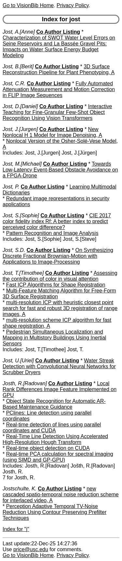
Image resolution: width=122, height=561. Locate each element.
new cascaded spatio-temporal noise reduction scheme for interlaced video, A (61, 494)
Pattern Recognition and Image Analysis (52, 233)
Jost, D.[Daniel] (20, 106)
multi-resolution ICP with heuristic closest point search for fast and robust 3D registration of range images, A (60, 308)
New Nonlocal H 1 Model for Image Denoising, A (52, 132)
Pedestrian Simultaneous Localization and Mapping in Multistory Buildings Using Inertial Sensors (54, 337)
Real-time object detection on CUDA (48, 448)
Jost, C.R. (14, 83)
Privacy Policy (72, 5)
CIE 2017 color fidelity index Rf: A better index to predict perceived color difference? (57, 221)
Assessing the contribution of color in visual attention (60, 276)
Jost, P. (11, 187)
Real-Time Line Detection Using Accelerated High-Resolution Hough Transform (55, 439)
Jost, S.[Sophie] (21, 215)
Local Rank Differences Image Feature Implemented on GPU (59, 389)
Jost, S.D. (14, 250)
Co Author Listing (58, 32)
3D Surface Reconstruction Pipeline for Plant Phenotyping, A (59, 69)
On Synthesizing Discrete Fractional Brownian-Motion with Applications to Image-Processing (58, 256)
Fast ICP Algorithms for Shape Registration (55, 285)
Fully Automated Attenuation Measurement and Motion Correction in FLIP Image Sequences (59, 89)
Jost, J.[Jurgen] (20, 129)
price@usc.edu (30, 549)
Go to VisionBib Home (28, 5)
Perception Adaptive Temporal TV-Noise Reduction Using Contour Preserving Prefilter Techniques (54, 512)
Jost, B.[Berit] (18, 66)
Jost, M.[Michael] (22, 164)
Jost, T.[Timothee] (23, 273)
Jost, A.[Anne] (19, 32)
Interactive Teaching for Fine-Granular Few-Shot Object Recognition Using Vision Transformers (57, 112)
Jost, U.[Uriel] (18, 360)
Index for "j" (16, 529)
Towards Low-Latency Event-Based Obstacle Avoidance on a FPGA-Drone (60, 169)
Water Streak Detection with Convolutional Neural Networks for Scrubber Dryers (59, 366)
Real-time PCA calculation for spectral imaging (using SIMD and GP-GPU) (58, 457)
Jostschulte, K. (19, 488)
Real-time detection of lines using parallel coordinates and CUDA (52, 427)
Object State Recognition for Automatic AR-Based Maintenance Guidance (54, 404)
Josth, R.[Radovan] (25, 383)
